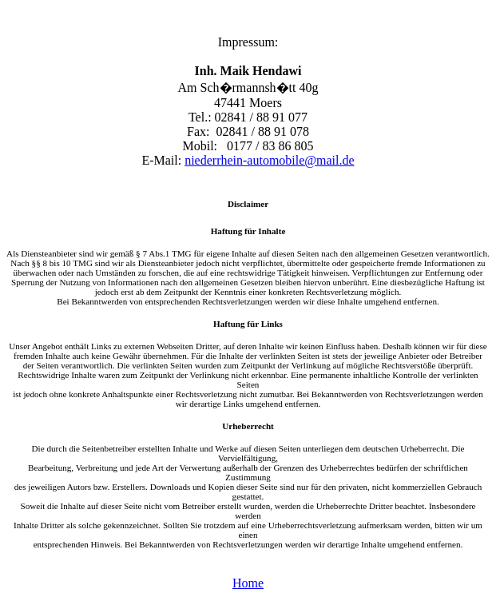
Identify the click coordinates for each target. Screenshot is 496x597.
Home (248, 583)
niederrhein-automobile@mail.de (269, 160)
